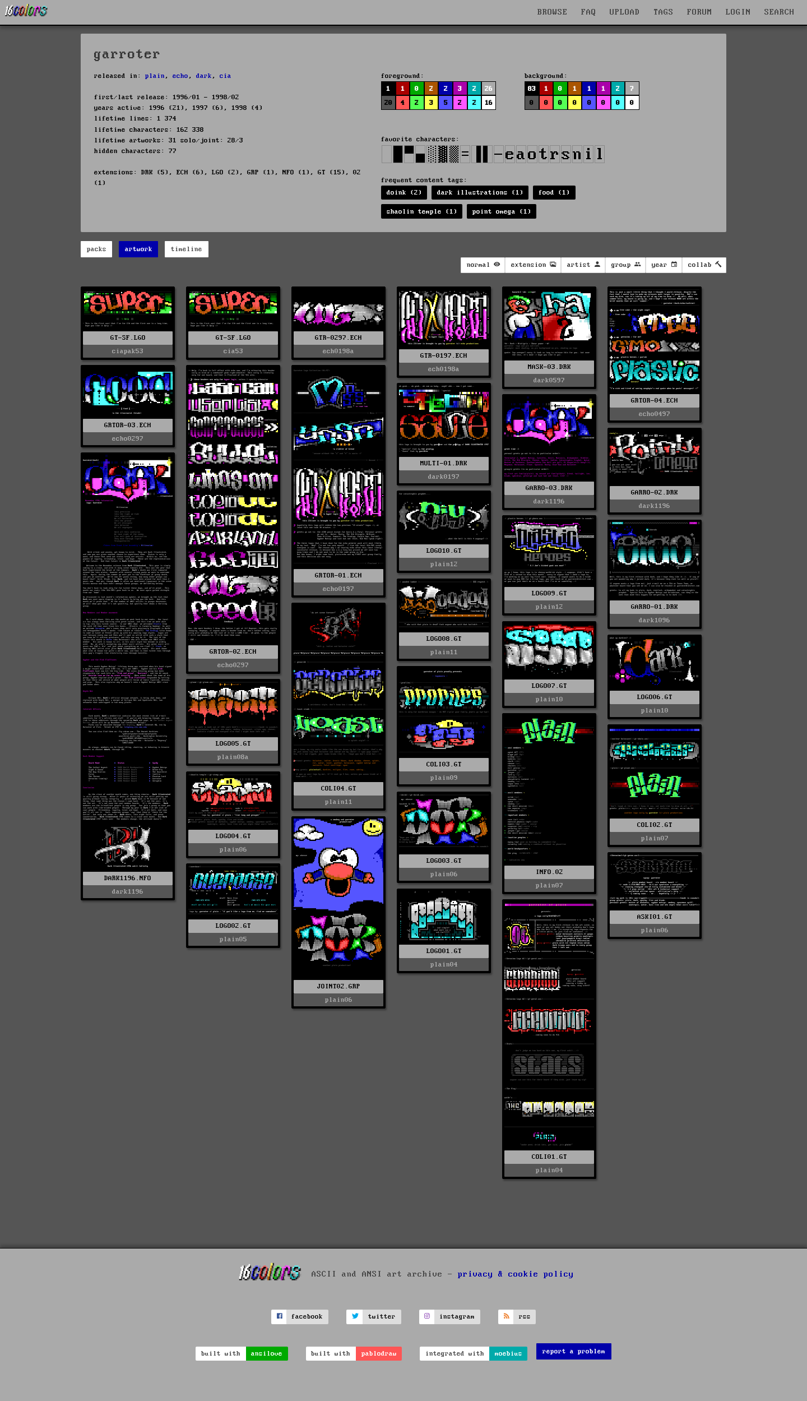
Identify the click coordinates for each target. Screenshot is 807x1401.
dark (204, 76)
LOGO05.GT (233, 743)
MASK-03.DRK (549, 367)
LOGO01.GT (444, 951)
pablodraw (379, 1353)
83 (532, 89)
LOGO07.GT (549, 686)
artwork (138, 249)
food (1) (554, 192)
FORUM (699, 12)
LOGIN (738, 12)
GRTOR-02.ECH (233, 651)
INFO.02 (549, 872)
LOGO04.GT (233, 836)
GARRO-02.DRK (654, 492)
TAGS (663, 12)
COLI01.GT (549, 1156)
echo (180, 76)
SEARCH (779, 12)
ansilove (266, 1353)
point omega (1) (501, 211)
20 (388, 103)
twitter (382, 1316)
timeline (186, 249)
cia (225, 76)
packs (96, 249)
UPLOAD (625, 12)
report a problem (573, 1351)
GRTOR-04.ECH (654, 400)
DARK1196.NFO (127, 878)
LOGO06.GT (654, 697)
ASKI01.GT (654, 917)
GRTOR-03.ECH (127, 425)
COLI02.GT (654, 825)
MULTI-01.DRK (443, 463)
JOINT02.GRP (338, 986)
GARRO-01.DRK (654, 607)
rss (525, 1316)
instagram (457, 1316)
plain (155, 76)
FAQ (588, 12)
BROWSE (552, 12)
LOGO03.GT (444, 860)
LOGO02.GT (233, 926)
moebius (508, 1353)
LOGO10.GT (444, 550)
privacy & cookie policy (516, 1273)
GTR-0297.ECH (338, 337)
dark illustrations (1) (480, 192)
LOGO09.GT (549, 593)
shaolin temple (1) (422, 211)
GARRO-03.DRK (549, 488)
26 (489, 89)
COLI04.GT (338, 788)
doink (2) (404, 192)
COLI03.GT (444, 764)
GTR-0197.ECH (443, 355)
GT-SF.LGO (128, 337)
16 (489, 103)
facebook (307, 1316)
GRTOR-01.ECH (338, 575)
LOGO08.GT (444, 638)
